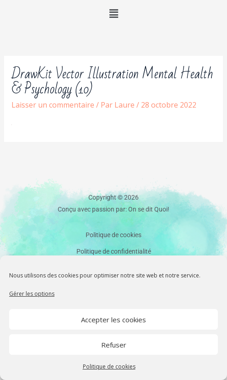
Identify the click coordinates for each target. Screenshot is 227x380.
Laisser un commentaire (52, 105)
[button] (113, 13)
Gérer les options (31, 294)
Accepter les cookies (113, 319)
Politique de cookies (109, 366)
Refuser (113, 344)
